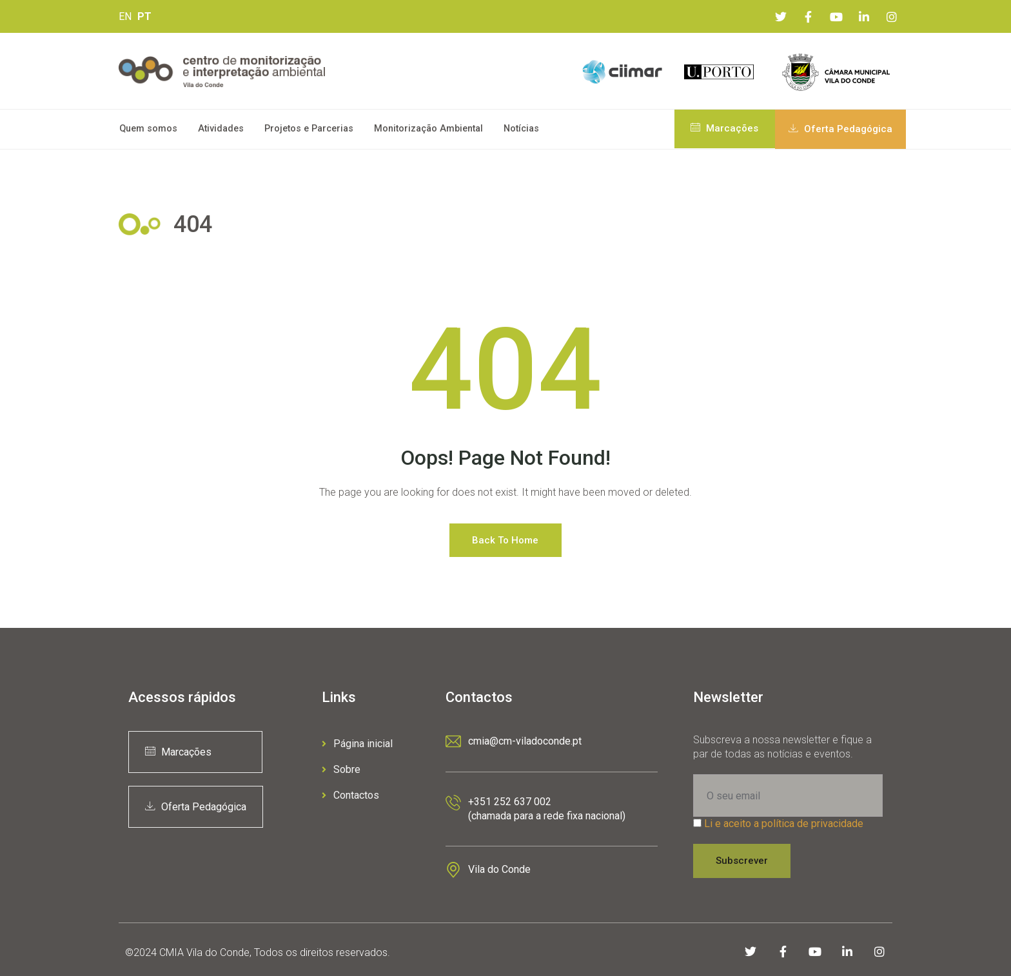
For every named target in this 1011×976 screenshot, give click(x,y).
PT (144, 16)
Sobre (341, 769)
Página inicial (357, 743)
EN (125, 16)
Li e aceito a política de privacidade (783, 823)
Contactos (350, 795)
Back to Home (505, 540)
